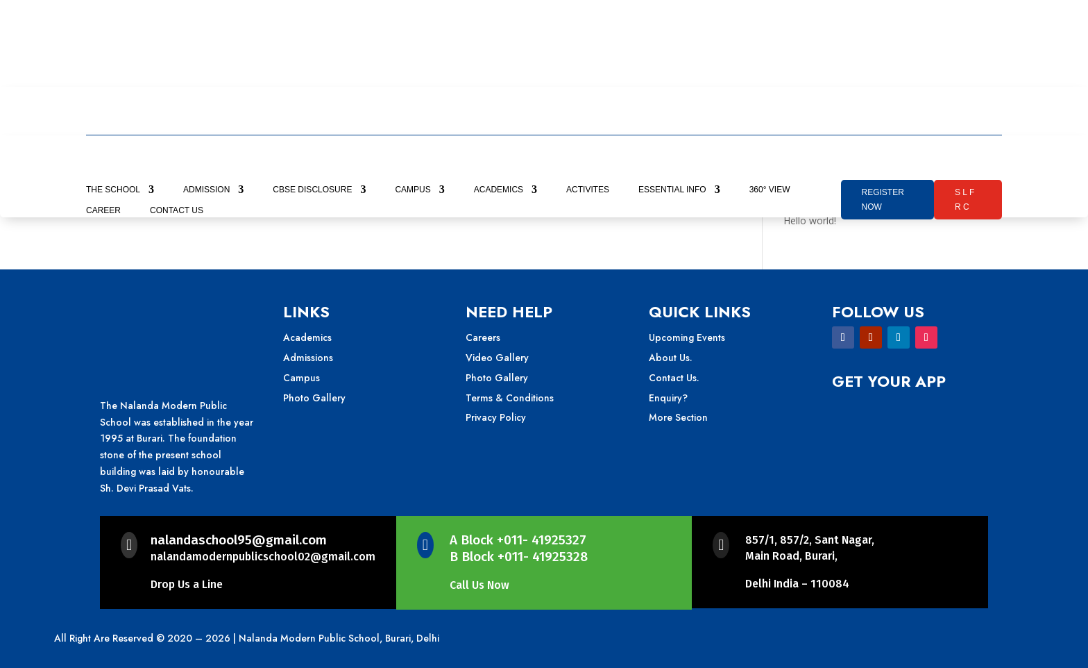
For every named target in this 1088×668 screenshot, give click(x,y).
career (103, 210)
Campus (412, 189)
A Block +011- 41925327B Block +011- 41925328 (519, 548)
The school (113, 189)
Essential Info (672, 189)
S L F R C (964, 199)
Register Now (883, 199)
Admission (206, 189)
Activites (587, 189)
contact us (176, 210)
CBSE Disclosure (312, 189)
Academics (498, 189)
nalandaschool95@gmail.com (239, 540)
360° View (769, 189)
